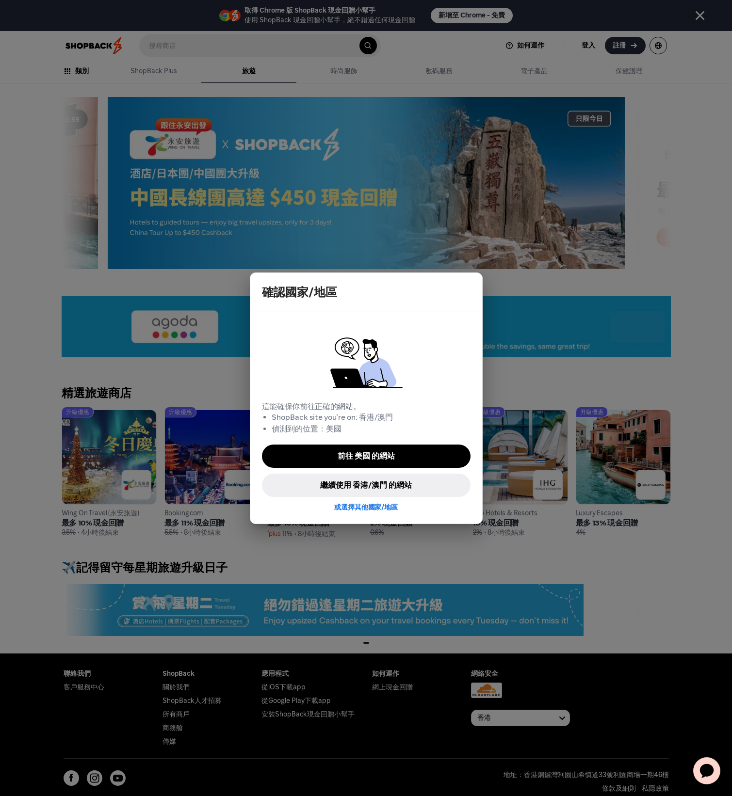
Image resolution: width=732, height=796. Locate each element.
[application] (707, 771)
